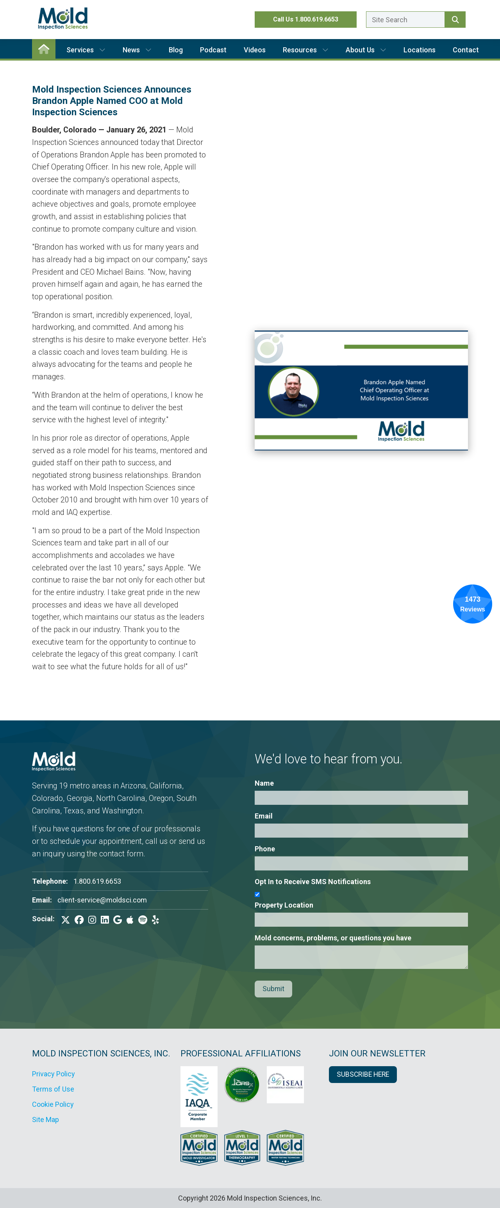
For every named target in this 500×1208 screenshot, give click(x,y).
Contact (466, 50)
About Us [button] (366, 50)
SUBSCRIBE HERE (363, 1074)
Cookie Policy (53, 1104)
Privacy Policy (53, 1074)
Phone (265, 849)
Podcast (213, 50)
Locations (420, 50)
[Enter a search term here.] (405, 19)
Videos (255, 50)
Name (264, 783)
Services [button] (85, 50)
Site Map (45, 1119)
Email (264, 816)
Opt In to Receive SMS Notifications (313, 881)
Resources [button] (306, 50)
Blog (176, 50)
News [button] (137, 50)
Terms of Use (53, 1089)
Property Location (284, 905)
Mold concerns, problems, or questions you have (333, 938)
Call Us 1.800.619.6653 (305, 19)
